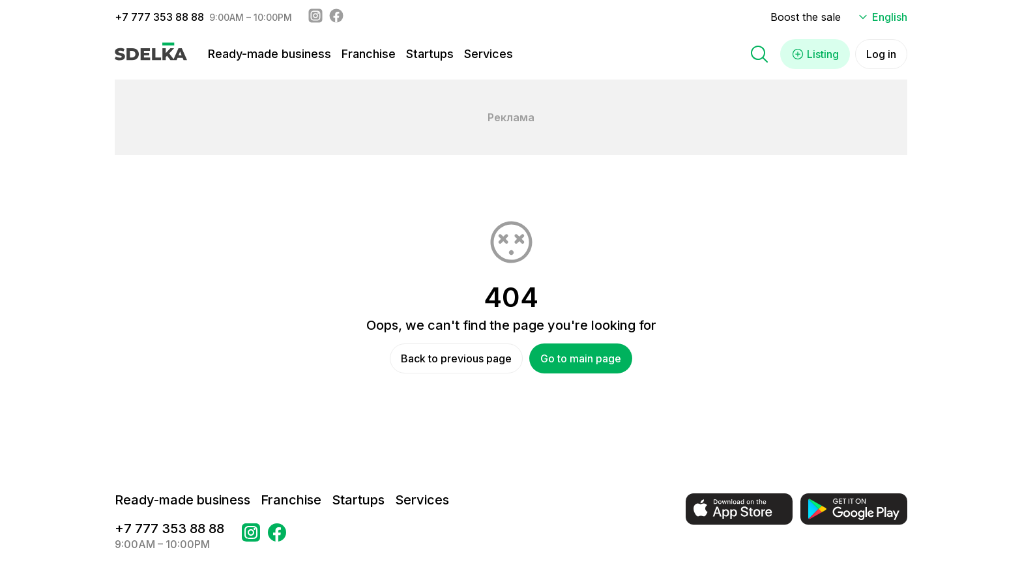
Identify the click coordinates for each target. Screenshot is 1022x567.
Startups (430, 54)
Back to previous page (456, 358)
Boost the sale (805, 16)
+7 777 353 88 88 (159, 16)
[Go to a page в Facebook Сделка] (277, 536)
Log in (881, 54)
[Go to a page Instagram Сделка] (251, 536)
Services (488, 54)
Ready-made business (269, 54)
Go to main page (580, 358)
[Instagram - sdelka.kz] (315, 17)
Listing (815, 54)
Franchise (369, 54)
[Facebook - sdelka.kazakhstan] (336, 17)
